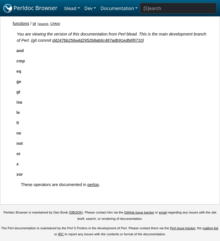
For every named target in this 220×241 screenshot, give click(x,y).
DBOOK (76, 212)
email (163, 212)
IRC (61, 234)
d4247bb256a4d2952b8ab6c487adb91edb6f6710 (97, 40)
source (43, 23)
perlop (93, 184)
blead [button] (70, 8)
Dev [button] (89, 8)
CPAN (54, 23)
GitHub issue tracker (139, 212)
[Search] (178, 8)
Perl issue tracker (182, 228)
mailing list (210, 228)
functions (21, 23)
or (34, 23)
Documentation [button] (117, 8)
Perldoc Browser (30, 8)
